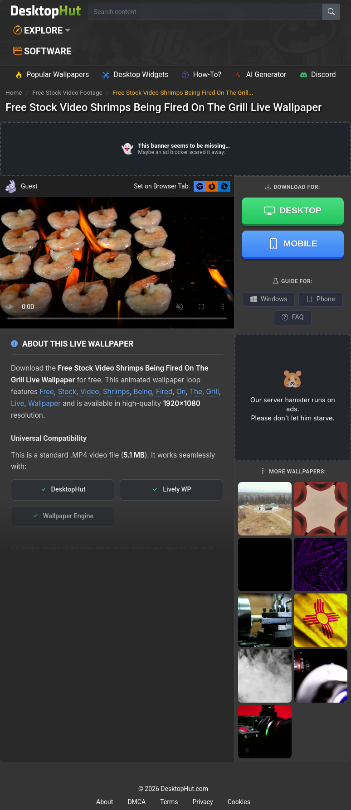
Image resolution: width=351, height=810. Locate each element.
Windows (268, 299)
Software (42, 51)
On (181, 391)
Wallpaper (44, 403)
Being (143, 391)
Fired (164, 391)
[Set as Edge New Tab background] (224, 186)
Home (13, 92)
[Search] (331, 12)
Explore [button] (38, 30)
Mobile (292, 243)
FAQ (292, 317)
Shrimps (116, 391)
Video (89, 391)
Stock (67, 391)
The (196, 391)
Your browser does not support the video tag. (117, 262)
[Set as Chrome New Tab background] (200, 186)
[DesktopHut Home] (46, 12)
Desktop (292, 210)
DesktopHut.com (184, 788)
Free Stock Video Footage (68, 92)
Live (17, 403)
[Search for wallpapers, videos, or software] (205, 12)
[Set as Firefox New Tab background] (212, 186)
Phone (320, 299)
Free (46, 391)
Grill (212, 391)
